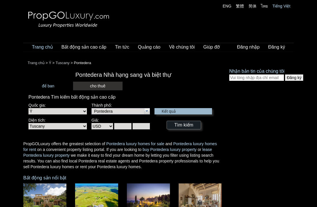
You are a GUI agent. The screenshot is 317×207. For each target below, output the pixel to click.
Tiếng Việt (281, 6)
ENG (227, 6)
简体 (253, 6)
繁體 (240, 6)
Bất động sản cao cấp (84, 47)
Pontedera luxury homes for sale (135, 143)
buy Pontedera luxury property (170, 149)
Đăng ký (276, 47)
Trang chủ (42, 47)
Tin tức (122, 47)
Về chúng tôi (182, 47)
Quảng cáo (149, 47)
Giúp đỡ (211, 47)
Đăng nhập (248, 47)
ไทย (264, 6)
